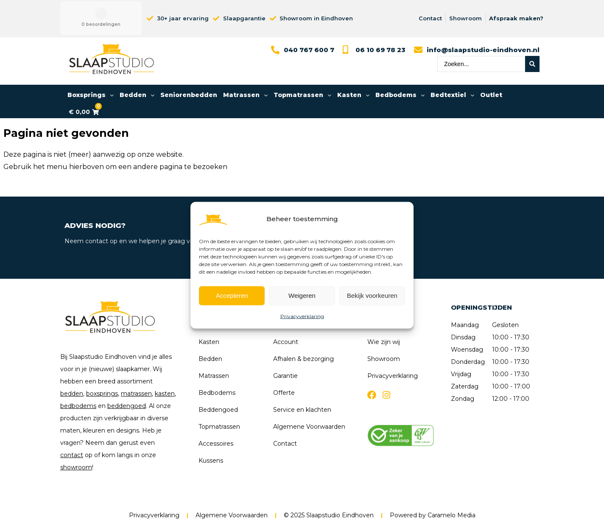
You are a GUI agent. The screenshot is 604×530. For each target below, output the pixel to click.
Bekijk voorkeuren (372, 295)
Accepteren (232, 295)
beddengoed (126, 406)
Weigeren (302, 295)
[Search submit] (532, 64)
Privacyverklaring (302, 316)
